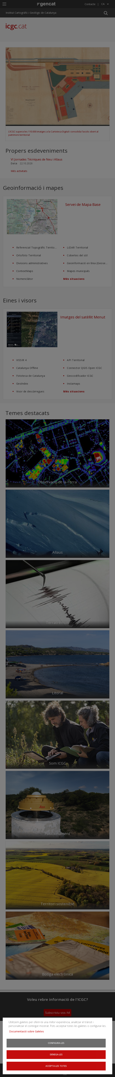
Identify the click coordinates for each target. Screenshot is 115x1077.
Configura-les (56, 1042)
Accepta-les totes (56, 1065)
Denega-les (56, 1054)
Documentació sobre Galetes (28, 1031)
